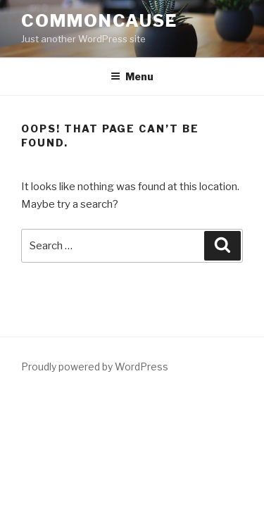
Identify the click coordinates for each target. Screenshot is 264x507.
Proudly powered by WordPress (94, 367)
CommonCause (99, 21)
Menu (132, 76)
